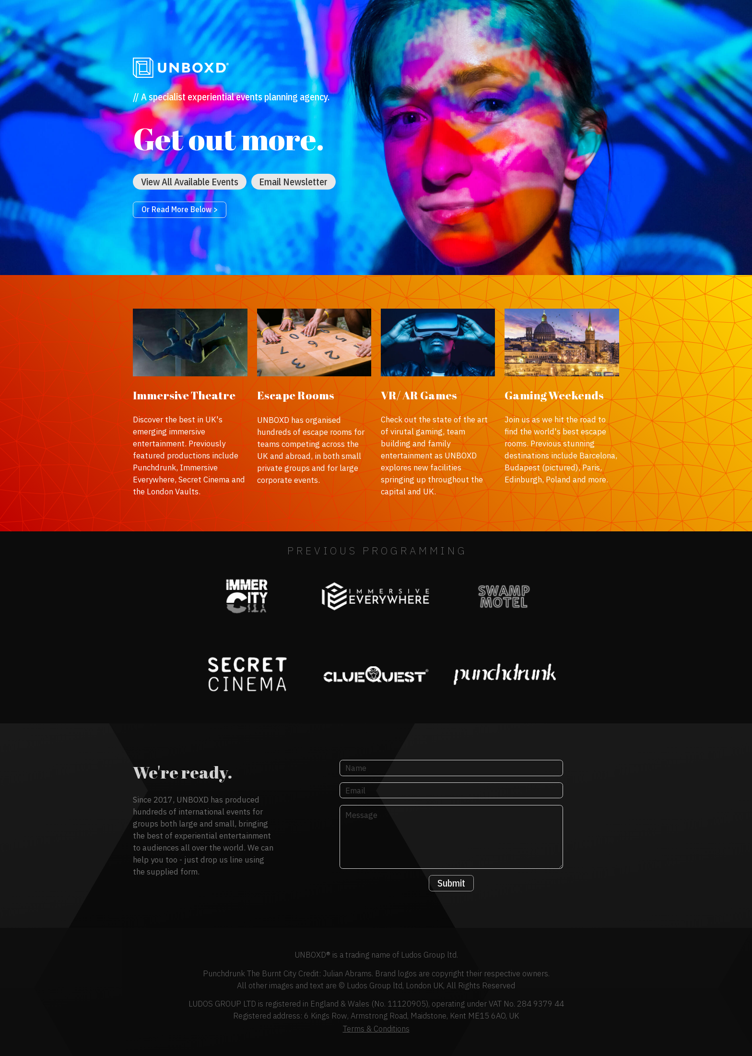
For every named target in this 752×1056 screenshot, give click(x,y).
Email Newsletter (293, 181)
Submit (451, 882)
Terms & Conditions (376, 1028)
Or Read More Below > (179, 209)
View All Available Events (189, 181)
